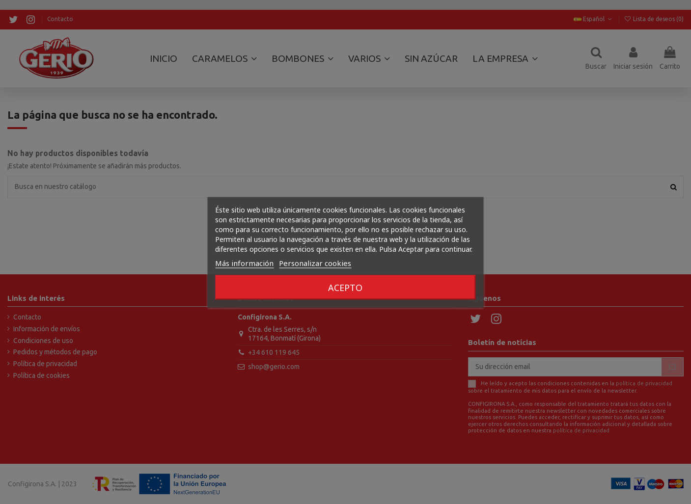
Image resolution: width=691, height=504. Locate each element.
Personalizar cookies (315, 262)
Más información (244, 262)
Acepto (345, 287)
